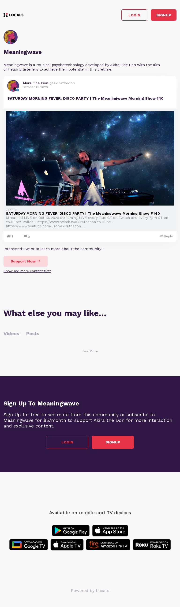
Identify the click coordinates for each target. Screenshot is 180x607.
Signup (163, 15)
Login (134, 15)
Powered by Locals (90, 590)
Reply (166, 236)
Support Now (26, 261)
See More (90, 351)
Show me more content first (27, 271)
